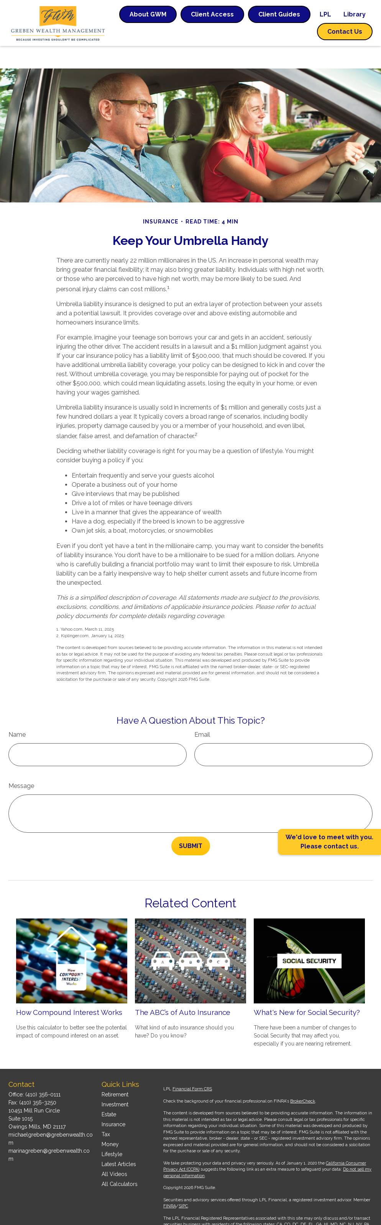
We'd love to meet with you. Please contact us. (329, 842)
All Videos (114, 1156)
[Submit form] (190, 823)
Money (110, 1126)
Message (21, 763)
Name (17, 712)
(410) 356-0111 (43, 1076)
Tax (106, 1116)
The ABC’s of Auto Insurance (182, 989)
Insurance (113, 1106)
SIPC (183, 1188)
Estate (109, 1096)
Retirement (115, 1076)
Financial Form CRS (192, 1070)
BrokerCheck (302, 1083)
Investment (115, 1086)
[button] (148, 14)
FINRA (169, 1188)
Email (202, 712)
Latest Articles (119, 1146)
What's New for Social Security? (307, 989)
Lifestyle (112, 1136)
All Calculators (120, 1166)
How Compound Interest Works (69, 989)
